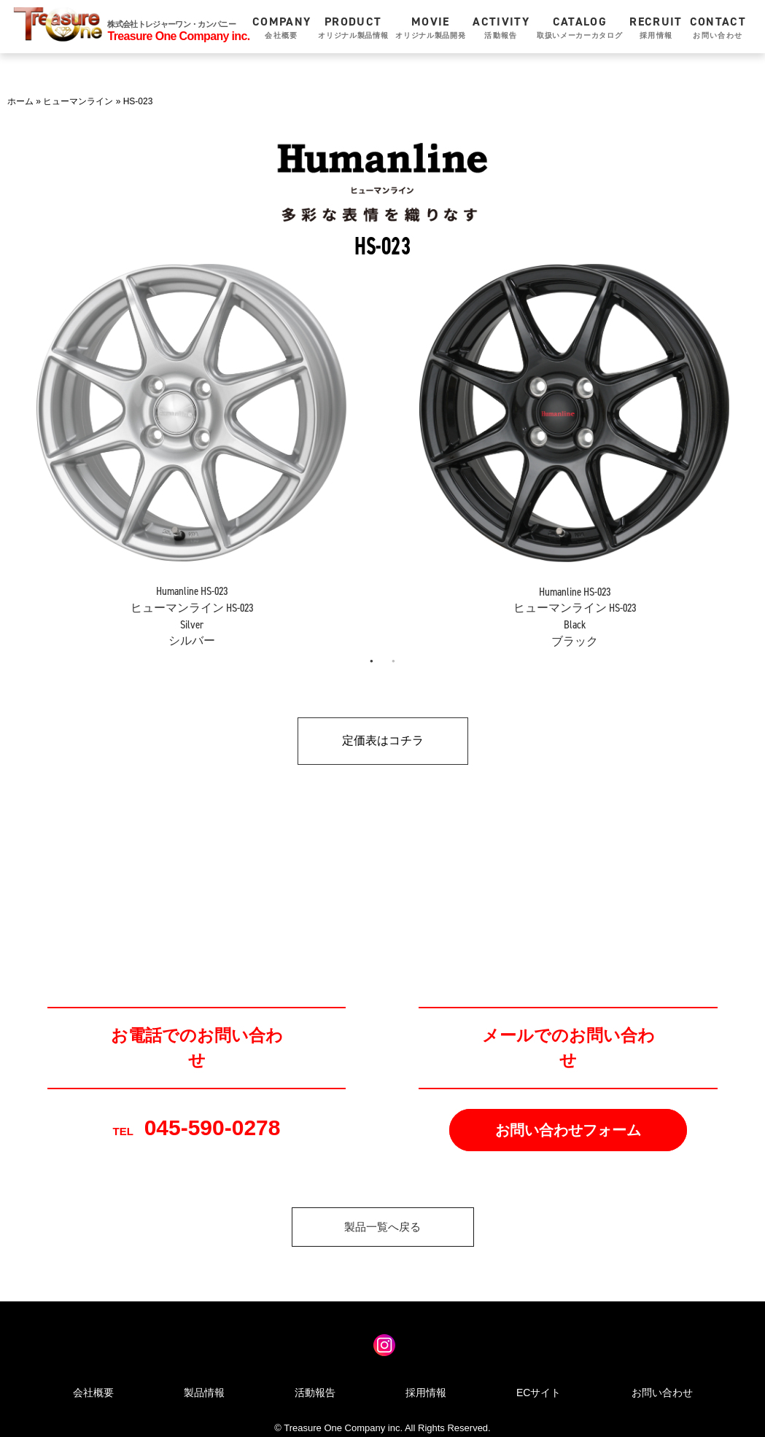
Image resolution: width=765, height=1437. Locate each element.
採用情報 (425, 1392)
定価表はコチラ (383, 740)
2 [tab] (394, 661)
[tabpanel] (191, 446)
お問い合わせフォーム (568, 1130)
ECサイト (538, 1392)
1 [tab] (372, 661)
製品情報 (204, 1392)
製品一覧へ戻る (382, 1226)
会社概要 (93, 1392)
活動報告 (315, 1392)
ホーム (20, 101)
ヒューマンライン (78, 101)
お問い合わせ (662, 1392)
